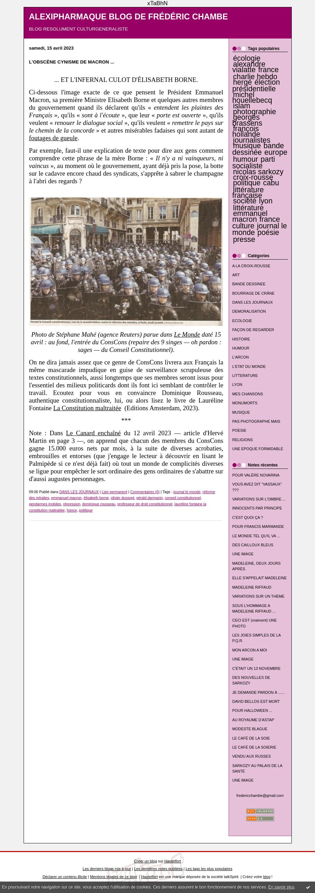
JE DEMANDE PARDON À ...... (258, 692)
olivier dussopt (122, 498)
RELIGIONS (242, 440)
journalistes (252, 140)
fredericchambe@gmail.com (260, 795)
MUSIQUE (241, 412)
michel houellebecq (252, 97)
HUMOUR (240, 348)
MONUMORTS (245, 403)
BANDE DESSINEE (249, 284)
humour (245, 159)
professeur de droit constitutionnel (144, 504)
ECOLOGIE (242, 321)
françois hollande (246, 131)
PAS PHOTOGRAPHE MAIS (256, 421)
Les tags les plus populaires (209, 869)
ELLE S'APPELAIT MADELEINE (259, 578)
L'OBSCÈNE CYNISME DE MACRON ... (71, 62)
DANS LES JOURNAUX (252, 302)
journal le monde (187, 492)
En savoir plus (281, 887)
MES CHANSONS (247, 394)
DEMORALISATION (249, 311)
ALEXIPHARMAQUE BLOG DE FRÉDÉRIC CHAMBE (128, 16)
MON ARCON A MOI (249, 650)
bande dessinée (258, 149)
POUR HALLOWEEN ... (252, 710)
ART (236, 275)
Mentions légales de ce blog (113, 877)
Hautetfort (172, 861)
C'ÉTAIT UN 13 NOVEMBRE (256, 668)
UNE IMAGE (243, 554)
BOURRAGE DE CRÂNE (253, 293)
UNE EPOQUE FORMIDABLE (257, 449)
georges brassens (247, 120)
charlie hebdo (255, 77)
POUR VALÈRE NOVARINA (256, 475)
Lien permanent (114, 492)
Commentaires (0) (145, 492)
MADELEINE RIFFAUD (252, 587)
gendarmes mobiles (45, 504)
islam (241, 106)
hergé (242, 82)
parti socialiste (253, 162)
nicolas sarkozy (258, 172)
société (244, 201)
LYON (237, 384)
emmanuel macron (250, 216)
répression (71, 504)
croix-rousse (253, 177)
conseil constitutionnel (183, 498)
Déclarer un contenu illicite (65, 877)
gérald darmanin (149, 498)
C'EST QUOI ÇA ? (247, 517)
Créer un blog (145, 861)
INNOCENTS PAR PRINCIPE (257, 508)
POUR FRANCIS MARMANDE (258, 526)
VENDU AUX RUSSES (251, 756)
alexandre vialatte (249, 67)
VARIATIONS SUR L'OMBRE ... (259, 499)
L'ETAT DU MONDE (249, 366)
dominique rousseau (98, 504)
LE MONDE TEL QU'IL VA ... (256, 536)
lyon (265, 201)
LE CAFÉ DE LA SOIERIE (254, 747)
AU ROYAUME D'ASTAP (253, 720)
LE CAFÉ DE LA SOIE (251, 738)
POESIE (239, 430)
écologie (247, 58)
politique (247, 183)
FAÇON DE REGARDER (253, 330)
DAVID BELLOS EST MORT (256, 701)
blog (267, 877)
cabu (271, 183)
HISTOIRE (241, 339)
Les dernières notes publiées (158, 869)
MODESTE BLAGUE (249, 729)
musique (247, 146)
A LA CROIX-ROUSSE (251, 266)
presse (244, 239)
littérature (248, 208)
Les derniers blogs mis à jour (107, 869)
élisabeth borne (96, 498)
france (268, 70)
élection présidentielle (256, 85)
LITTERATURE (245, 375)
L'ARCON (240, 357)
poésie (268, 232)
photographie (254, 112)
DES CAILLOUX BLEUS (252, 545)
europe (275, 152)
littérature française (248, 193)
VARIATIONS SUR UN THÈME (258, 596)
